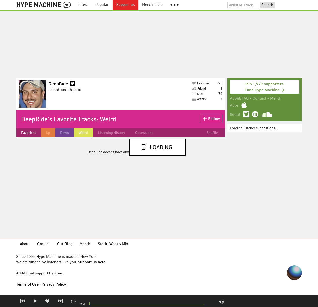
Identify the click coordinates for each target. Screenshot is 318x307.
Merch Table (152, 5)
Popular (102, 5)
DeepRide (58, 84)
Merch (275, 99)
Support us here (91, 261)
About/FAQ (239, 99)
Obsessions (144, 133)
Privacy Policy (54, 284)
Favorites (28, 133)
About (25, 244)
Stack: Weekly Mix (113, 244)
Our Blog (64, 244)
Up (48, 133)
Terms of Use (27, 284)
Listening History (111, 133)
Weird (83, 133)
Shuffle (212, 133)
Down (64, 133)
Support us (125, 5)
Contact (259, 99)
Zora (58, 273)
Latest (83, 5)
